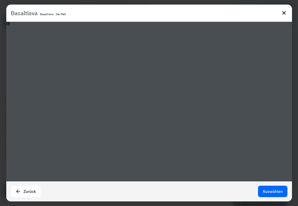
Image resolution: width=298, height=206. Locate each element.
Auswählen (273, 191)
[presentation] (149, 103)
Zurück (25, 191)
